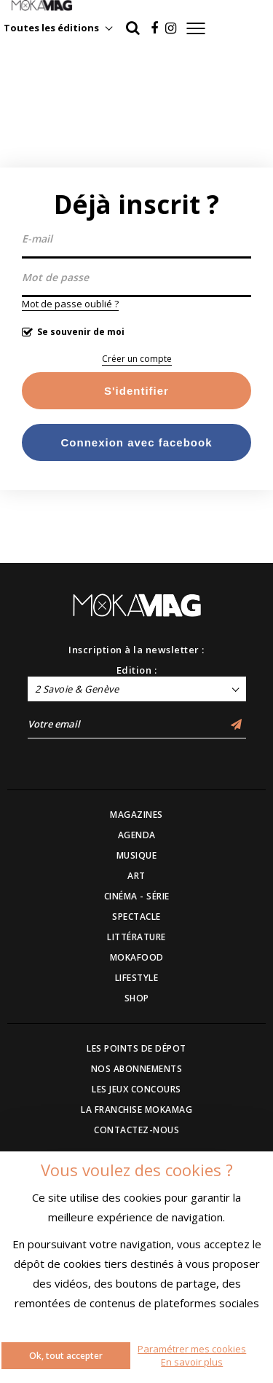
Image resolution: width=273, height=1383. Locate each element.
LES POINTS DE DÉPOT (136, 1048)
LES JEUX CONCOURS (136, 1089)
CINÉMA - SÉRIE (137, 896)
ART (136, 876)
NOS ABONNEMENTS (137, 1069)
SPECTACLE (136, 916)
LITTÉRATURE (136, 937)
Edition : (136, 670)
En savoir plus (192, 1361)
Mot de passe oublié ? (70, 303)
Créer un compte (137, 358)
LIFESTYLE (137, 978)
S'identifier (136, 391)
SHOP (136, 998)
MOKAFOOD (137, 957)
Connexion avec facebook (136, 442)
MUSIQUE (136, 855)
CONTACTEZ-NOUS (136, 1130)
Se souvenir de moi (80, 332)
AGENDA (137, 835)
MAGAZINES (136, 814)
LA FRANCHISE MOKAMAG (136, 1109)
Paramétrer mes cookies (192, 1348)
